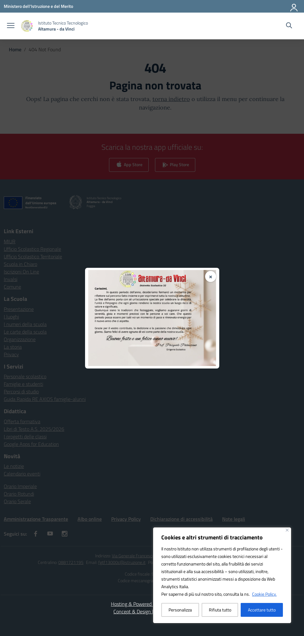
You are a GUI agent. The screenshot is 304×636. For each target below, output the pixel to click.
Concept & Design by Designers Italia (152, 611)
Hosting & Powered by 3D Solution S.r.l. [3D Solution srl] (152, 604)
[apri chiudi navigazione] (10, 26)
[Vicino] (287, 530)
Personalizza (180, 609)
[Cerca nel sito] (289, 26)
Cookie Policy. (264, 594)
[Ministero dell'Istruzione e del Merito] (38, 6)
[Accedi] (294, 6)
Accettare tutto (262, 609)
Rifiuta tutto (220, 609)
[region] (222, 575)
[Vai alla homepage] (63, 25)
